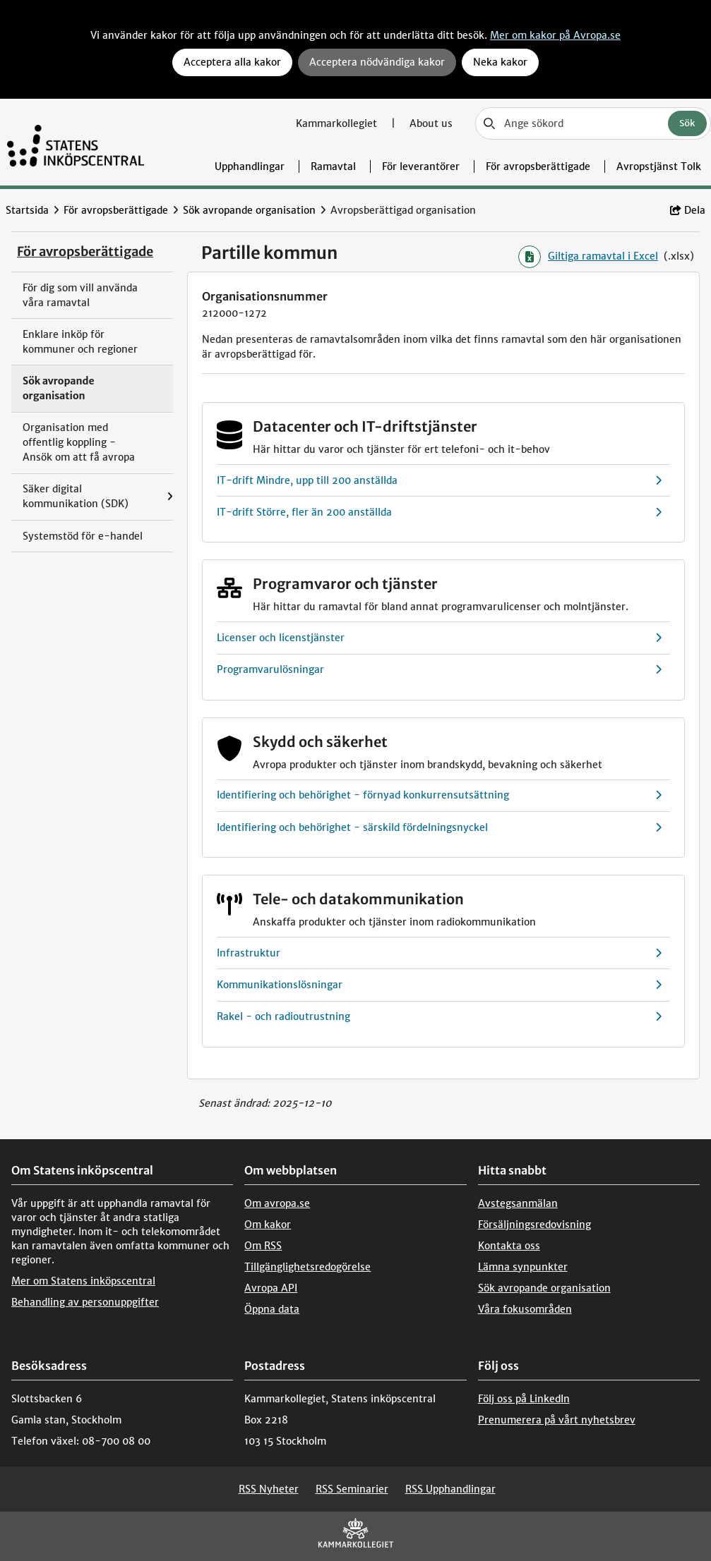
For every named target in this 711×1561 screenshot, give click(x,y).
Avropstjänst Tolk (658, 166)
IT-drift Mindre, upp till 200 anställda (439, 480)
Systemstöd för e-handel (83, 536)
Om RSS (263, 1245)
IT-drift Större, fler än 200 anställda (439, 512)
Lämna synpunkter (523, 1267)
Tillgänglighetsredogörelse (307, 1267)
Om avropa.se (277, 1203)
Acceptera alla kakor (232, 62)
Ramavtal (333, 166)
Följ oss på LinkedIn (524, 1398)
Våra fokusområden (525, 1309)
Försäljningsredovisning (534, 1224)
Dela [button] (687, 210)
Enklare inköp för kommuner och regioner (80, 342)
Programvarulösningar (439, 669)
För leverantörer (421, 166)
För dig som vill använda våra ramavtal (80, 295)
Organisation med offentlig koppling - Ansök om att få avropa (79, 442)
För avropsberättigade (538, 166)
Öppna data (271, 1309)
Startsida (27, 210)
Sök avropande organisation (249, 210)
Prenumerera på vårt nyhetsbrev (556, 1420)
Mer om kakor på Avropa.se (555, 35)
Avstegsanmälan (518, 1203)
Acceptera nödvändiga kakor (377, 62)
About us (431, 123)
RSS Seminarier (352, 1489)
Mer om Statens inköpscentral (83, 1281)
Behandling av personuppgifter (85, 1302)
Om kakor (267, 1224)
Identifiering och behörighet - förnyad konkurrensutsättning (439, 795)
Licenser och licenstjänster (439, 638)
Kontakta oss (509, 1245)
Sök (687, 123)
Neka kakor (500, 62)
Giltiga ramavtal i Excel (588, 256)
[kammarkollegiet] (356, 1536)
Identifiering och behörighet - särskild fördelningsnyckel (439, 827)
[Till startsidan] (75, 142)
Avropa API (270, 1288)
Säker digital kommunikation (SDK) (76, 496)
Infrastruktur (439, 953)
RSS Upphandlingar (450, 1489)
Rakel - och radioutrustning (439, 1016)
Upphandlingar (250, 166)
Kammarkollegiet (338, 123)
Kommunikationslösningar (439, 985)
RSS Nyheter (269, 1489)
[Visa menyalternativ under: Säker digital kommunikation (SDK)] (170, 497)
